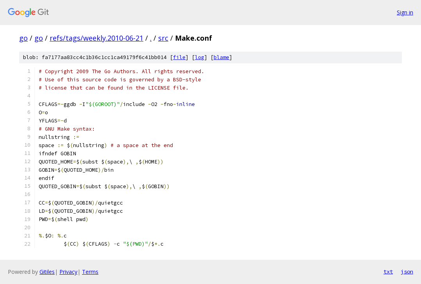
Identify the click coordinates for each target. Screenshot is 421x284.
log (199, 57)
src (163, 38)
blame (221, 57)
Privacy (68, 271)
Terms (90, 271)
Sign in (405, 12)
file (179, 57)
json (407, 271)
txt (388, 271)
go (23, 38)
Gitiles (47, 271)
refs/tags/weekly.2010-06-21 (96, 38)
